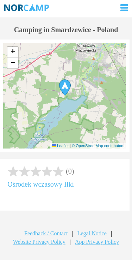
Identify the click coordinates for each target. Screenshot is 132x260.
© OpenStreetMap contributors (98, 146)
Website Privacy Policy (39, 242)
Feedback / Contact (46, 233)
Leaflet (60, 146)
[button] (65, 87)
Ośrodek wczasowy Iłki (40, 184)
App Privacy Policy (97, 242)
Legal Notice (92, 233)
